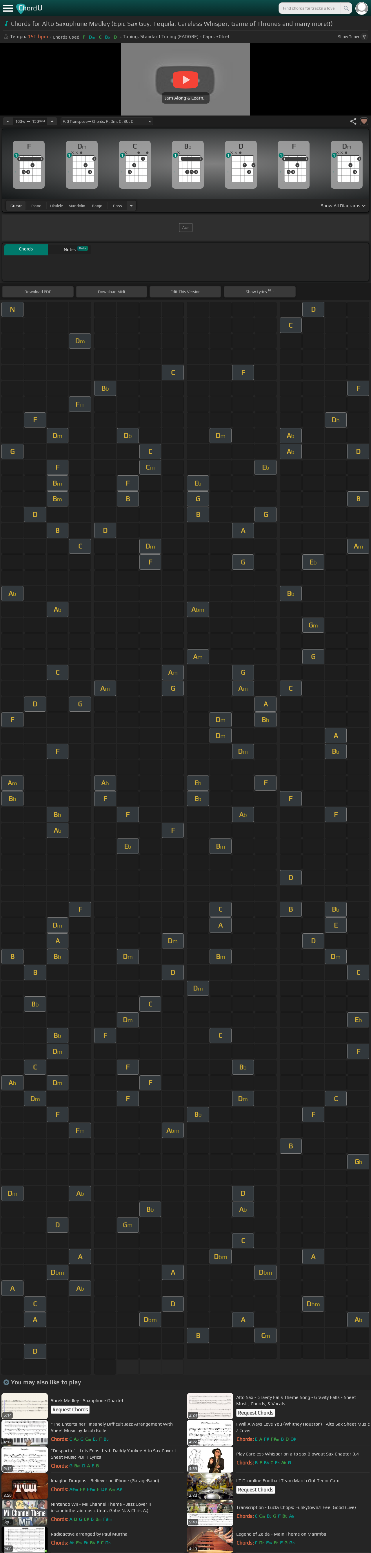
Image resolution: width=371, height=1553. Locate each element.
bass (117, 205)
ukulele (56, 205)
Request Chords (70, 1410)
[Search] (346, 8)
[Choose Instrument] (131, 205)
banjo (97, 205)
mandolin (76, 205)
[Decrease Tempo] (8, 121)
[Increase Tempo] (52, 121)
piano (36, 205)
